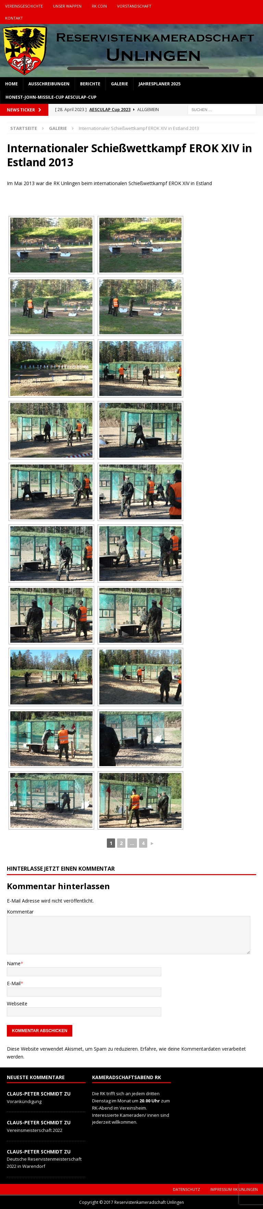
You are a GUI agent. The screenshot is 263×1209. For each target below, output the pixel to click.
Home (11, 84)
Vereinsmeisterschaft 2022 (34, 1130)
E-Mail (14, 983)
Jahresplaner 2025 (159, 84)
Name (14, 963)
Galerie (119, 84)
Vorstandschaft (134, 6)
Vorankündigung (24, 1101)
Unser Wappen (67, 6)
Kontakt (14, 18)
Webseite (17, 1003)
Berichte (90, 84)
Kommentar (20, 911)
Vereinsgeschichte (24, 6)
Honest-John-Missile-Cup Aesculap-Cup (51, 97)
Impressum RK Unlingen (234, 1189)
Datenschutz (186, 1189)
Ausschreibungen (49, 84)
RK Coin (99, 6)
